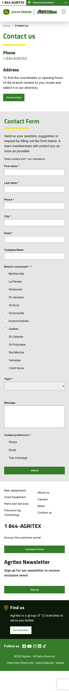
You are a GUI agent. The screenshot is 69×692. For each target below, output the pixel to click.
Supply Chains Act (45, 683)
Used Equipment (15, 511)
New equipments (15, 505)
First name (11, 168)
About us (43, 507)
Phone (9, 205)
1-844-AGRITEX (15, 58)
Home (6, 25)
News (41, 520)
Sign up (34, 607)
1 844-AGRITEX (13, 4)
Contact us (45, 527)
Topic (8, 391)
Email (8, 242)
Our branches (16, 98)
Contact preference (17, 447)
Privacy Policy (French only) (20, 683)
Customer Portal (34, 565)
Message (9, 415)
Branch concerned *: (18, 279)
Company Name (14, 260)
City (7, 223)
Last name (11, 186)
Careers (43, 514)
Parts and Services (16, 518)
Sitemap (60, 683)
